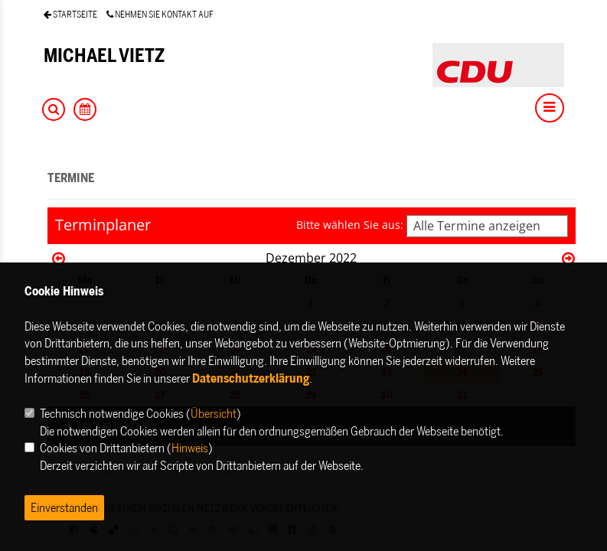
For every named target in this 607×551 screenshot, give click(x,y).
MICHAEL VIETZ (104, 55)
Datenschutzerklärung (250, 378)
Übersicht (214, 413)
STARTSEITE (70, 14)
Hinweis (189, 447)
